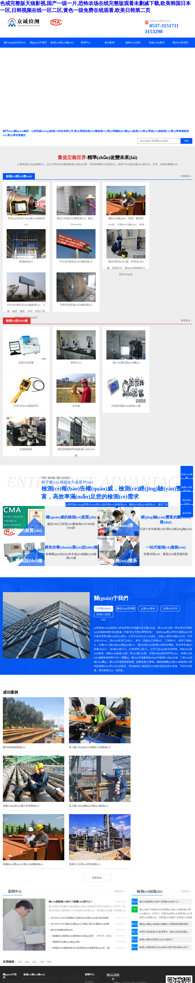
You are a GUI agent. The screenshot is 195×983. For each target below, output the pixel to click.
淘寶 (42, 892)
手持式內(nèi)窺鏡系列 (24, 397)
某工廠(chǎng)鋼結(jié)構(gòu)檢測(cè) (22, 794)
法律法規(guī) (91, 926)
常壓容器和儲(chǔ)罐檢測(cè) (73, 300)
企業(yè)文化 (171, 598)
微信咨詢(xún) (8, 971)
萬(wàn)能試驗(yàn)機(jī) (120, 356)
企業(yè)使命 (148, 598)
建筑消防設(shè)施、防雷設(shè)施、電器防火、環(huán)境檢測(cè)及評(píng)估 (121, 259)
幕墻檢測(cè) (25, 258)
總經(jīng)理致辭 (126, 598)
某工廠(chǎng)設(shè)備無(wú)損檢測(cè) (88, 736)
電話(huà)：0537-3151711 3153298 (129, 919)
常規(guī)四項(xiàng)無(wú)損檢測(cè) (25, 218)
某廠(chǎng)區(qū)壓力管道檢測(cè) (150, 736)
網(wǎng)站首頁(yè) (14, 42)
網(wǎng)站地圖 (135, 957)
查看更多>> (120, 821)
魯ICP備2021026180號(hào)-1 (111, 957)
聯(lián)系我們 (180, 42)
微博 (49, 892)
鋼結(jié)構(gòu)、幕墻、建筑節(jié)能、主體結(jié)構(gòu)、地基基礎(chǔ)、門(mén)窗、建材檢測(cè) (120, 218)
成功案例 (109, 42)
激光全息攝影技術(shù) (62, 859)
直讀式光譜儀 (25, 356)
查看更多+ (103, 669)
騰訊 (27, 892)
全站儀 (73, 397)
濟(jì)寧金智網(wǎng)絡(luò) (171, 957)
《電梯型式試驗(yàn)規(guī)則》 (66, 871)
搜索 (186, 141)
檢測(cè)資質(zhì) (104, 605)
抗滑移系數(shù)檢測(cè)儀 (121, 397)
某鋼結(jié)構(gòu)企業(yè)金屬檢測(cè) (88, 794)
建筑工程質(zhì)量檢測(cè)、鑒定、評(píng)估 (73, 218)
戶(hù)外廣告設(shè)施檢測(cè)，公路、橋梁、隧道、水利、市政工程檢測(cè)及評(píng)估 (25, 301)
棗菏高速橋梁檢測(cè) (14, 736)
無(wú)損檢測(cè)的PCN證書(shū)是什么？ (71, 831)
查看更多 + (186, 176)
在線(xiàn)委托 (157, 42)
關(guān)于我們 (38, 42)
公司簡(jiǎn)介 (104, 598)
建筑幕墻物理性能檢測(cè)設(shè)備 (73, 440)
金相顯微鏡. (25, 439)
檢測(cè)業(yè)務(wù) (62, 42)
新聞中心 (86, 42)
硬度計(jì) (73, 356)
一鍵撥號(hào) (7, 967)
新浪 (34, 892)
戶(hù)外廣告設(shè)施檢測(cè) (73, 258)
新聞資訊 (89, 911)
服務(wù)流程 (133, 42)
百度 (20, 892)
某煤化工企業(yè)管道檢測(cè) (147, 794)
